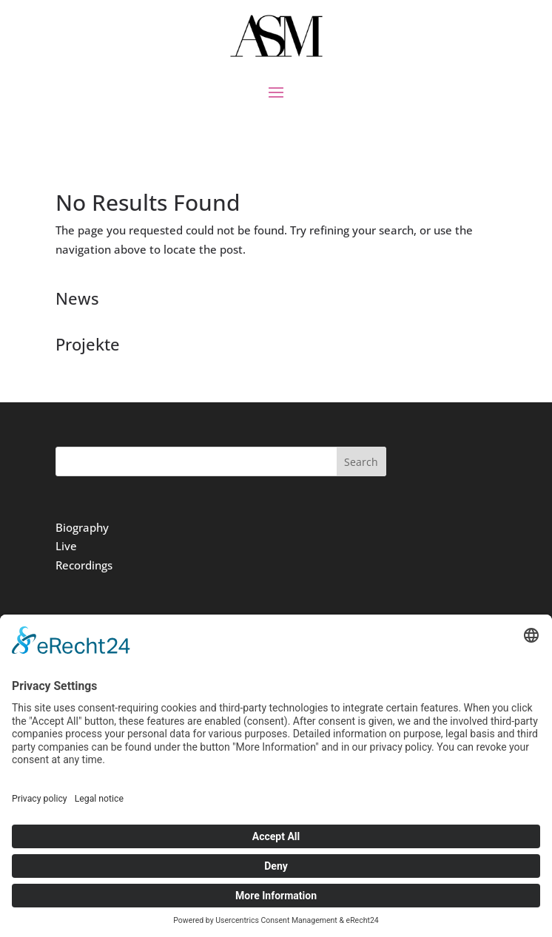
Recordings (83, 565)
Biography (82, 527)
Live (66, 545)
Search (361, 462)
